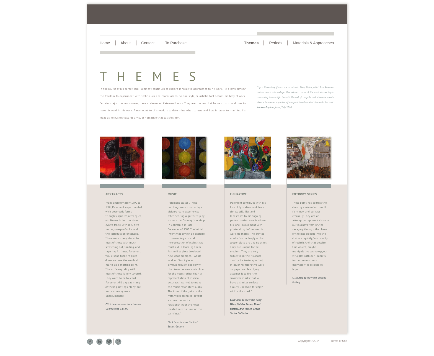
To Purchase (176, 43)
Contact (147, 43)
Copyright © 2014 (308, 340)
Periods (275, 43)
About (125, 43)
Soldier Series (245, 304)
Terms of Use (339, 340)
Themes (251, 43)
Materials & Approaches (313, 43)
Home (105, 43)
